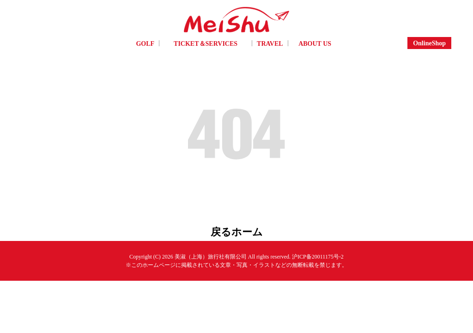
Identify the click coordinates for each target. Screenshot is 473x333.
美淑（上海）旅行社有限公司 (211, 253)
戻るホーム (237, 230)
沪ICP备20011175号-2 (318, 253)
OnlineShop (429, 43)
